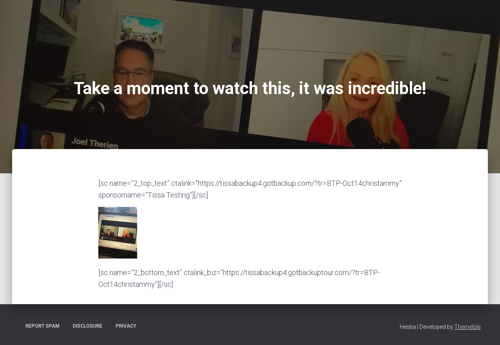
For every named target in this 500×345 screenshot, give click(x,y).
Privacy (126, 326)
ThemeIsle (467, 327)
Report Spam (42, 326)
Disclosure (87, 326)
